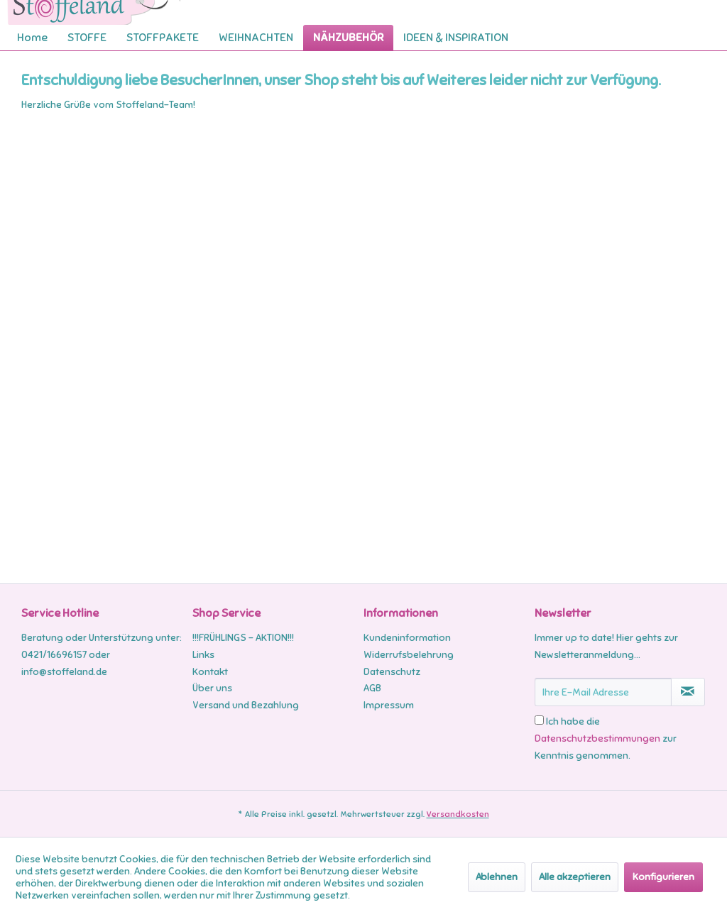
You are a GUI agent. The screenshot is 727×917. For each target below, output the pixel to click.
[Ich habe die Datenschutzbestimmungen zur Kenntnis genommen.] (539, 720)
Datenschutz (392, 672)
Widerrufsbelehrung (409, 655)
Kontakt (210, 672)
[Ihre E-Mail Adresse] (603, 692)
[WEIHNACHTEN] (256, 37)
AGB (372, 688)
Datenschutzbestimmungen (597, 738)
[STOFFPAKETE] (162, 37)
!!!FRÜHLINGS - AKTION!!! (243, 638)
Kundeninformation (407, 638)
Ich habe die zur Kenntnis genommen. (606, 738)
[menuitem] (32, 37)
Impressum (389, 705)
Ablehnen (497, 877)
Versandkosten (458, 814)
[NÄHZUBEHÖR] (348, 37)
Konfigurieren (663, 877)
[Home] (32, 37)
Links (203, 655)
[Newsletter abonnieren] (688, 692)
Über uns (212, 688)
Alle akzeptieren (575, 877)
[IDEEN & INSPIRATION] (455, 37)
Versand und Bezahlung (245, 705)
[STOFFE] (87, 37)
